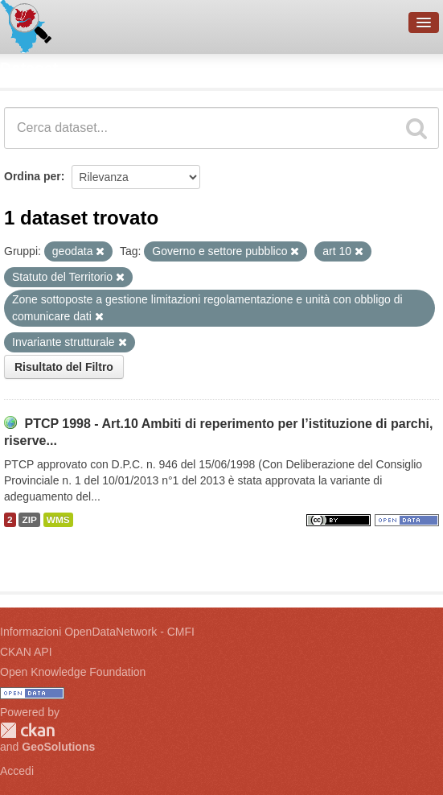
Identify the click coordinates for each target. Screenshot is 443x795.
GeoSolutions (58, 746)
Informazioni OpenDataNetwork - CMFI (97, 631)
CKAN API (26, 651)
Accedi (17, 770)
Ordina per (32, 176)
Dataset (29, 68)
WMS (58, 519)
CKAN (27, 730)
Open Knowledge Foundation (73, 671)
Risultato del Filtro (63, 366)
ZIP (29, 519)
